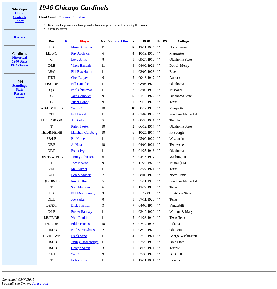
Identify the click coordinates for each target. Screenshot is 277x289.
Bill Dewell (79, 114)
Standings (19, 85)
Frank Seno (79, 236)
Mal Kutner (79, 169)
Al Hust (76, 144)
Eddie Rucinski (81, 224)
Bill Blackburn (81, 71)
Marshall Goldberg (84, 132)
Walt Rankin (79, 217)
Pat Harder (78, 138)
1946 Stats (19, 61)
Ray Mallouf (80, 181)
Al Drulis (77, 120)
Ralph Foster (80, 126)
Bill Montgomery (83, 193)
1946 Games (19, 65)
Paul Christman (82, 90)
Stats (19, 89)
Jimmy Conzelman (74, 17)
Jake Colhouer (81, 96)
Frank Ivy (78, 151)
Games (19, 97)
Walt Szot (78, 254)
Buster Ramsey (81, 211)
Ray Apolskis (80, 53)
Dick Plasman (80, 205)
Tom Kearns (79, 163)
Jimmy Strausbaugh (85, 242)
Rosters (19, 93)
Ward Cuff (78, 108)
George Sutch (80, 248)
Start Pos (121, 41)
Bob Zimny (79, 260)
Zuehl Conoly (80, 102)
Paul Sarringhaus (83, 230)
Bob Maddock (81, 175)
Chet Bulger (79, 78)
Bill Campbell (81, 84)
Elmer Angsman (82, 47)
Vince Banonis (81, 65)
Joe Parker (78, 199)
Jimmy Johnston (82, 157)
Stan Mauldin (80, 187)
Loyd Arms (79, 59)
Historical (19, 57)
